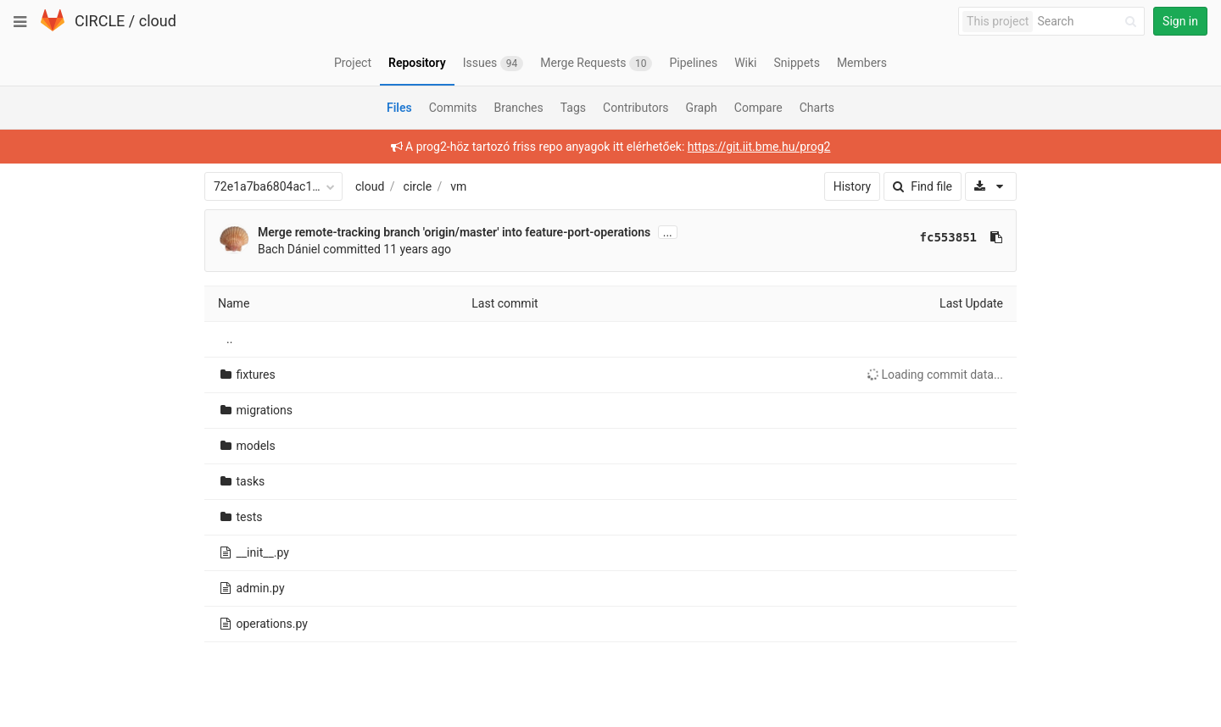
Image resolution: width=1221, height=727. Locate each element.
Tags (573, 107)
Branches (519, 107)
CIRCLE (100, 21)
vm (458, 186)
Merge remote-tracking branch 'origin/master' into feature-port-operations (454, 232)
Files (399, 107)
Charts (817, 107)
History (853, 186)
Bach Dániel (289, 249)
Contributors (636, 107)
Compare (758, 107)
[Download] (991, 186)
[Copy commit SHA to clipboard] (996, 237)
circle (418, 186)
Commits (453, 107)
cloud (157, 21)
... (667, 232)
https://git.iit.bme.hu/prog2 (759, 146)
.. (229, 339)
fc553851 (948, 237)
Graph (701, 107)
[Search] (1089, 21)
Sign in (1180, 21)
